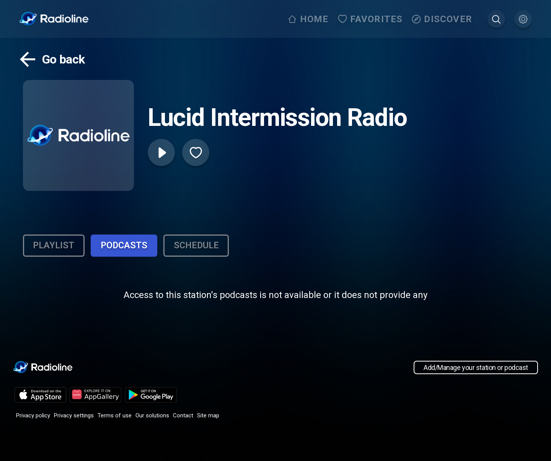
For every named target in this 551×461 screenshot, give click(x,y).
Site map (208, 416)
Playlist (54, 246)
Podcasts (126, 246)
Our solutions (152, 416)
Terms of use (115, 416)
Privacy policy (33, 416)
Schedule (200, 246)
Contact (183, 416)
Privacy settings (74, 416)
